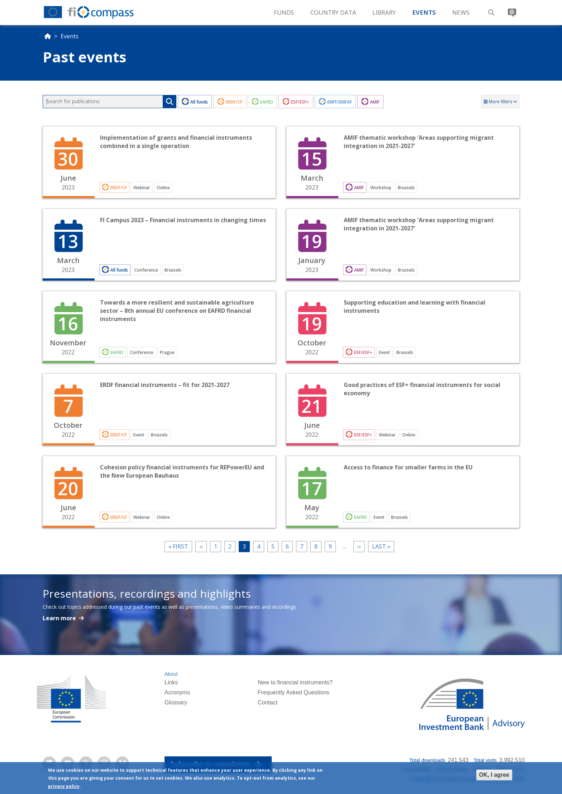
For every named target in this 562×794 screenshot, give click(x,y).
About (171, 674)
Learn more (60, 618)
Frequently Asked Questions (293, 692)
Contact (267, 702)
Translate (511, 10)
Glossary (176, 702)
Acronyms (177, 692)
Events (424, 12)
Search (490, 10)
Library (384, 12)
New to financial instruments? (295, 682)
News (461, 12)
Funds (284, 12)
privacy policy (64, 786)
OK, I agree (494, 775)
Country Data (333, 12)
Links (171, 682)
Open (159, 162)
